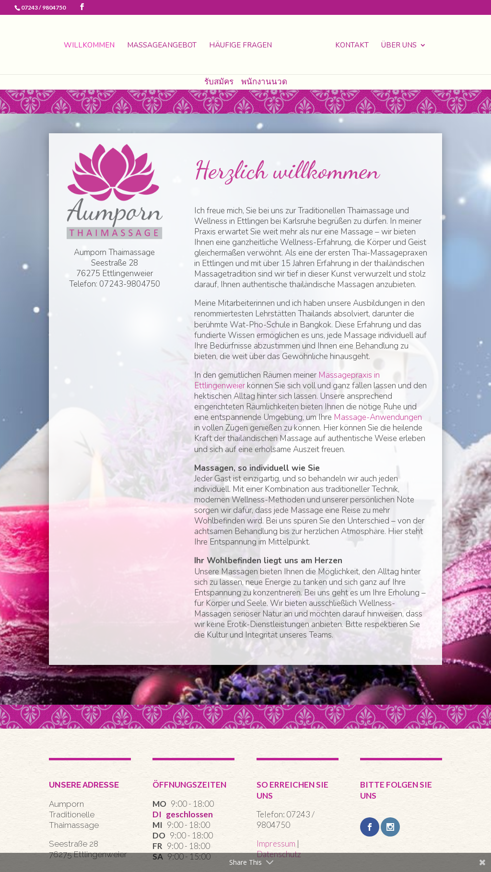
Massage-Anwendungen (378, 417)
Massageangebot (162, 46)
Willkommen (89, 46)
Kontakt (352, 46)
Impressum (276, 843)
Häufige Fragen (240, 46)
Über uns (399, 46)
